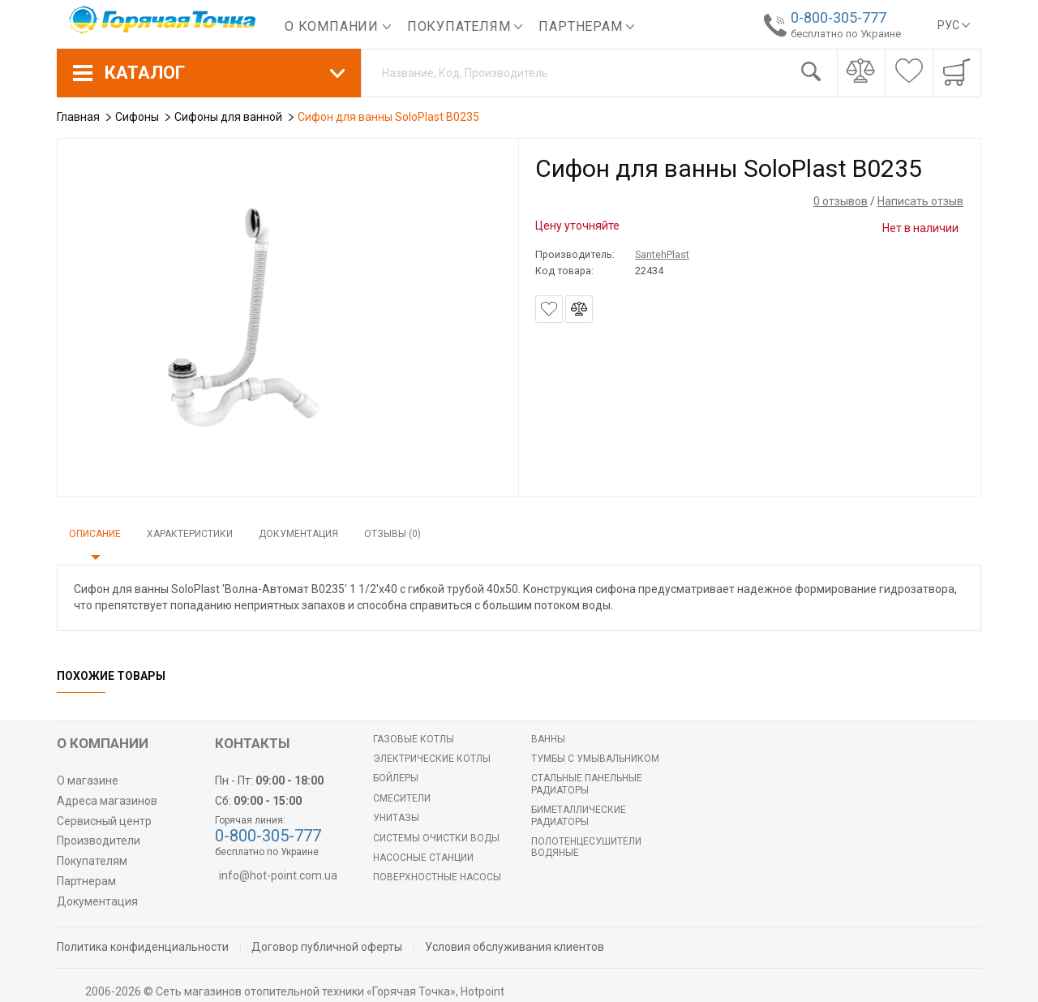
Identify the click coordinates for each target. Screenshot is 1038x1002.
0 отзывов (840, 201)
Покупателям (465, 26)
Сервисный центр (104, 821)
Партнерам (586, 26)
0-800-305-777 (838, 17)
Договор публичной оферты (326, 946)
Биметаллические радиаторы (578, 815)
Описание (95, 534)
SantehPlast (662, 254)
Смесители (402, 798)
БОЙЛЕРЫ (395, 778)
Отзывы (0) (392, 534)
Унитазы (396, 818)
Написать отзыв (920, 201)
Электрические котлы (432, 758)
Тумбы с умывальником (595, 758)
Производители (98, 840)
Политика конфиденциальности (143, 946)
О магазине (87, 780)
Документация (298, 534)
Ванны (548, 739)
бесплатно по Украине (845, 33)
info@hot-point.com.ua (278, 875)
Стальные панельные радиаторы (586, 783)
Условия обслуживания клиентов (514, 946)
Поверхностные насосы (437, 877)
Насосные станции (423, 857)
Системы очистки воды (436, 838)
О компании (338, 26)
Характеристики (190, 534)
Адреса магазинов (107, 800)
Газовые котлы (413, 739)
